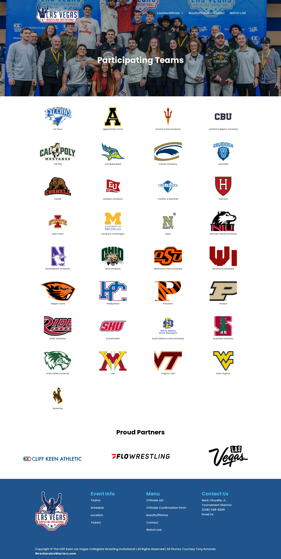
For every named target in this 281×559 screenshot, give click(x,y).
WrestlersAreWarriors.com (55, 553)
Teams (95, 500)
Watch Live (154, 530)
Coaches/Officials (168, 13)
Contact (219, 13)
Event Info (141, 13)
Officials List (155, 500)
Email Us (207, 514)
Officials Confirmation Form (166, 508)
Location (97, 515)
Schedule (97, 508)
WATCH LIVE (238, 13)
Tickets (96, 522)
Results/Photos (199, 13)
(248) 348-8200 (213, 510)
